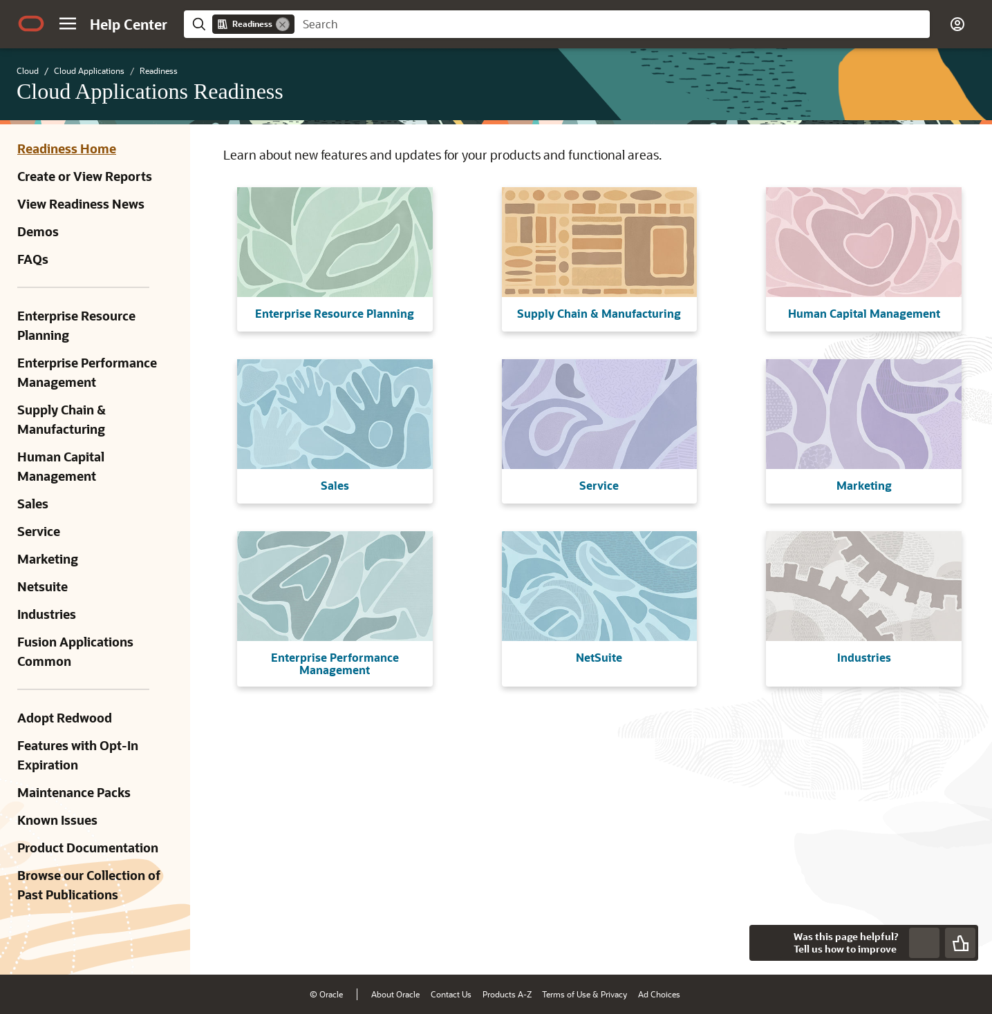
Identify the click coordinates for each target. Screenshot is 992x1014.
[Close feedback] (767, 943)
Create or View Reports (84, 176)
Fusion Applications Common (75, 651)
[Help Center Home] (128, 24)
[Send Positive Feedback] (960, 943)
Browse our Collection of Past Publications (88, 885)
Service (38, 531)
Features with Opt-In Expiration (77, 755)
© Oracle (326, 993)
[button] (67, 23)
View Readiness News (80, 203)
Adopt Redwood (64, 717)
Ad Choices (659, 993)
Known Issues (57, 820)
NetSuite (599, 657)
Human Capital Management (60, 466)
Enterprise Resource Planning (76, 325)
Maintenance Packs (74, 792)
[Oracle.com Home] (31, 23)
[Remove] (282, 24)
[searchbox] (612, 24)
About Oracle (395, 993)
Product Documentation (87, 847)
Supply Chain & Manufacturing (61, 419)
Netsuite (42, 586)
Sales (32, 503)
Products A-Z (507, 993)
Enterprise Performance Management (87, 372)
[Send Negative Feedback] (924, 943)
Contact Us (451, 993)
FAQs (32, 259)
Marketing (47, 559)
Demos (38, 231)
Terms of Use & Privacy (584, 993)
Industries (46, 614)
